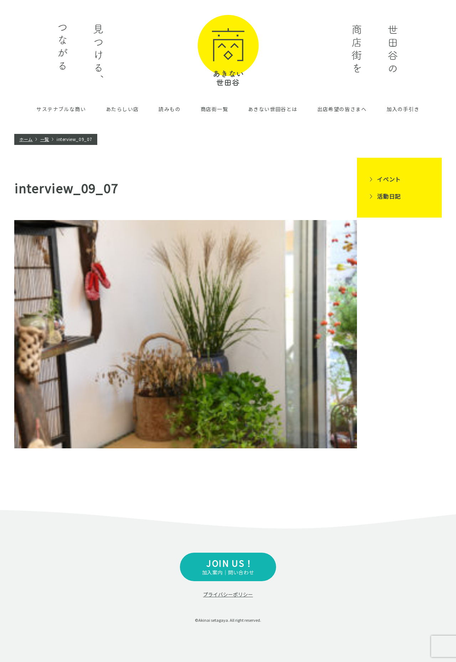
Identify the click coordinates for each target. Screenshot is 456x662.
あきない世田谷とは (272, 109)
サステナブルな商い (61, 109)
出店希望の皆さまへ (342, 109)
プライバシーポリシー (228, 594)
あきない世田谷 (228, 50)
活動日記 (389, 196)
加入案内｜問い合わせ (228, 566)
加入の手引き (403, 109)
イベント (389, 179)
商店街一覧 (214, 109)
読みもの (170, 109)
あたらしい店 (122, 109)
